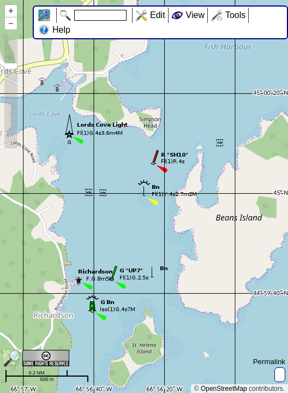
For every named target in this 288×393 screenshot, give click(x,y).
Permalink (269, 362)
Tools (235, 15)
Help (61, 29)
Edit (157, 15)
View (195, 15)
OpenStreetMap (224, 388)
